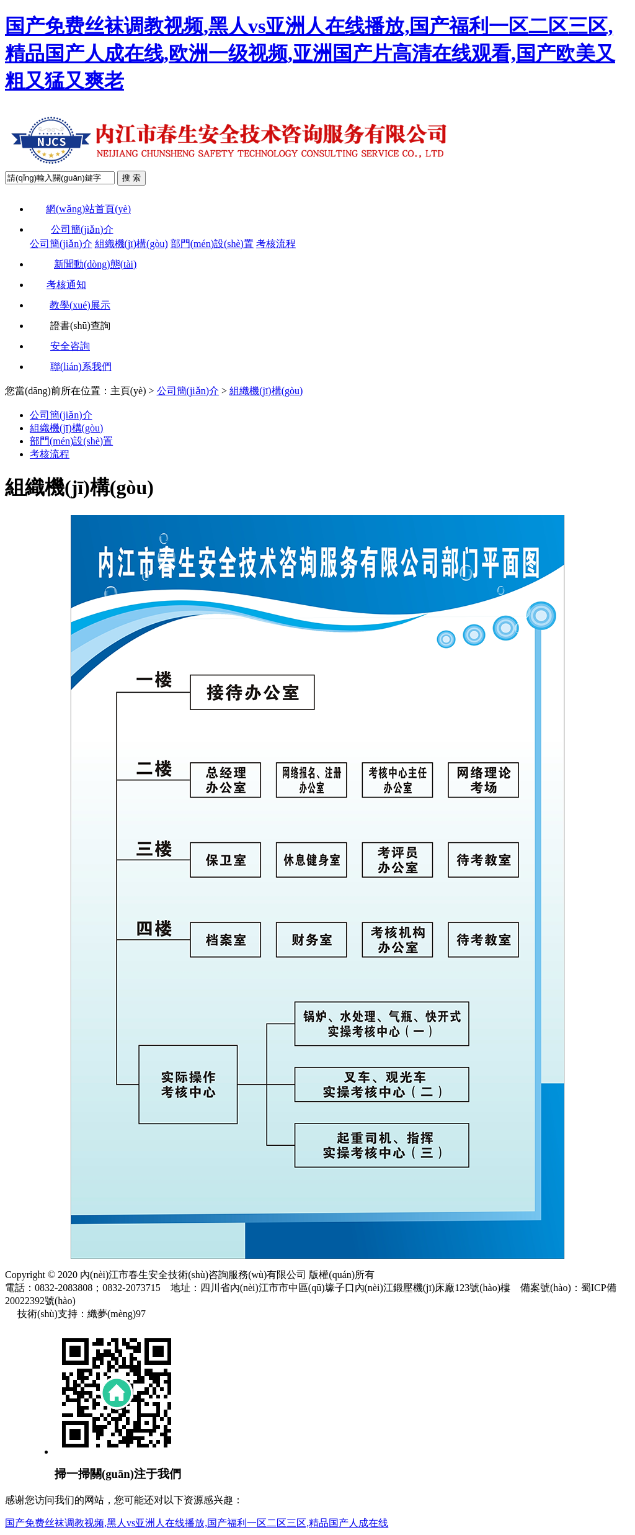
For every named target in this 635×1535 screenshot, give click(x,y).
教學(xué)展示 (70, 305)
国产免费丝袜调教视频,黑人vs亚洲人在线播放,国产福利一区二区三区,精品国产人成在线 (196, 1523)
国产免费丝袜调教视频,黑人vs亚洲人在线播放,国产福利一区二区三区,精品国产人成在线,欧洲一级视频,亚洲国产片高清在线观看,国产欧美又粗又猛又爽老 (310, 53)
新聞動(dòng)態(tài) (83, 264)
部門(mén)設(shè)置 (212, 243)
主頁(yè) (128, 390)
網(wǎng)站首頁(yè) (80, 209)
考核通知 (58, 284)
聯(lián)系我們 (71, 366)
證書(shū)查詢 (70, 325)
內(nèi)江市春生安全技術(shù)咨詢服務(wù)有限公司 (193, 1274)
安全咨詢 (60, 346)
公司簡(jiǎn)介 (71, 229)
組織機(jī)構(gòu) (131, 243)
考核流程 (276, 243)
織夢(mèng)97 (116, 1313)
